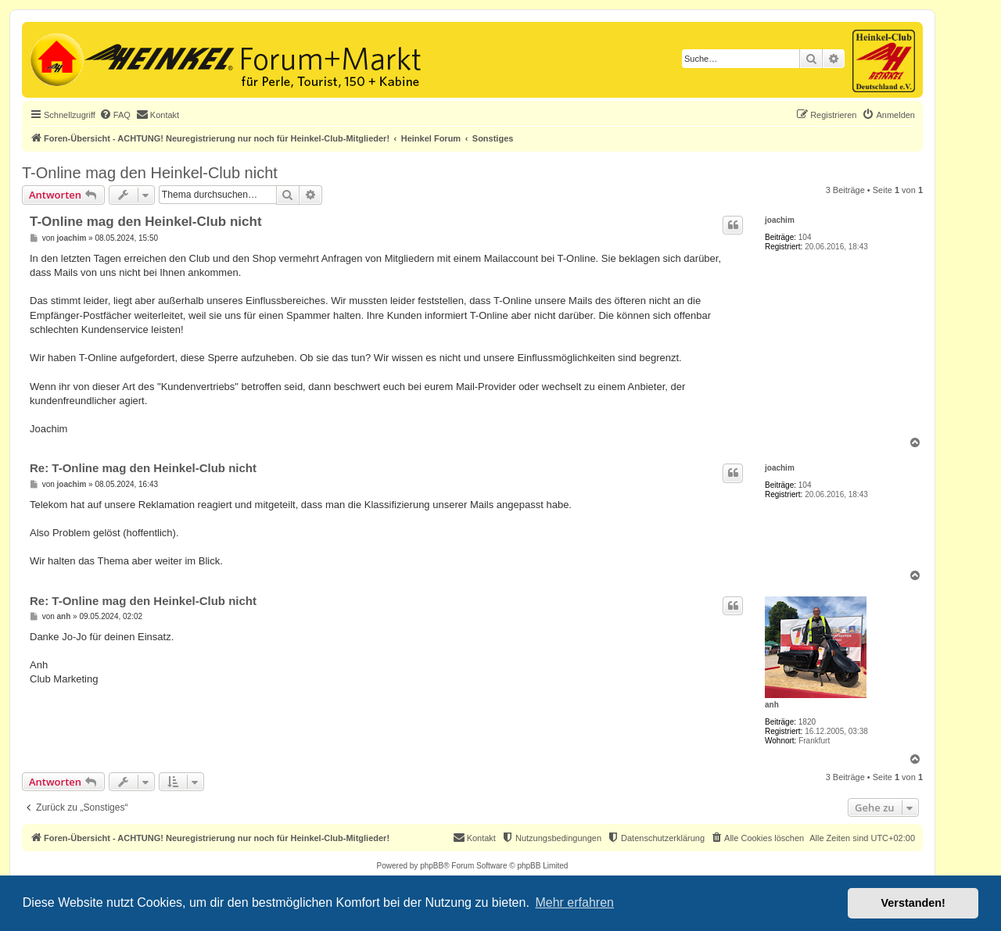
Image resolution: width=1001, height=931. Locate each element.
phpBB (431, 865)
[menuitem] (115, 115)
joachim (780, 220)
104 (805, 237)
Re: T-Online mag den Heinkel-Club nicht (143, 467)
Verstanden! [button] (913, 903)
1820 (807, 722)
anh (772, 704)
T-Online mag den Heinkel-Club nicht (150, 172)
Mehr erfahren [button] (574, 902)
